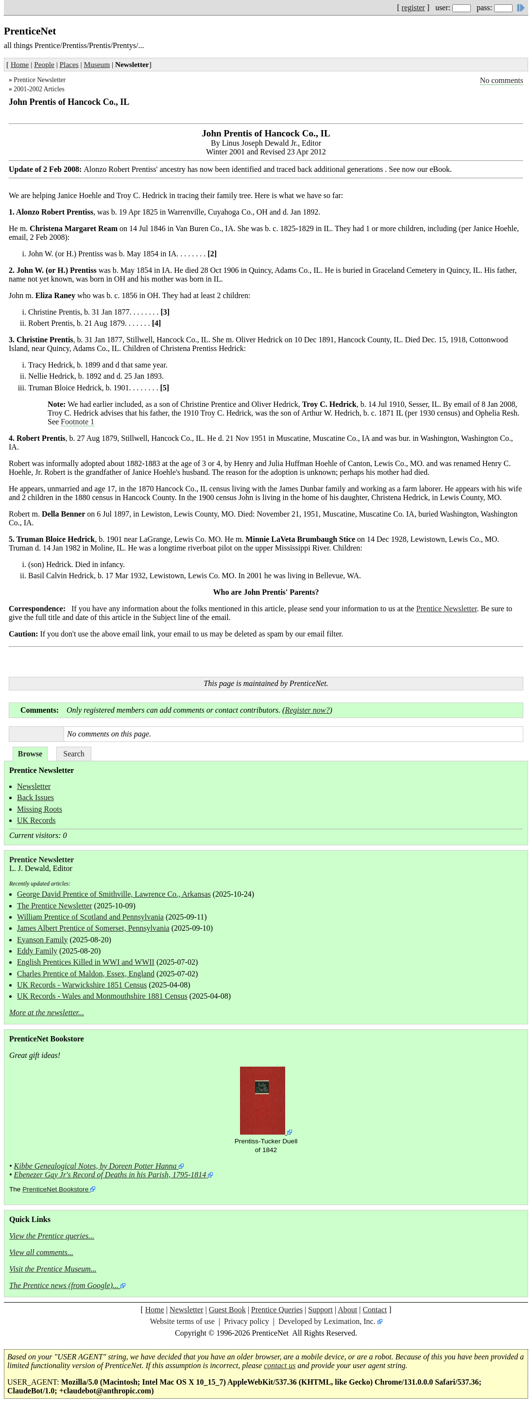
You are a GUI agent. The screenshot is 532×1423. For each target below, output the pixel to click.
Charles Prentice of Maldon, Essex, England (85, 974)
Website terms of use (182, 1321)
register (413, 7)
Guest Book (227, 1310)
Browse (30, 754)
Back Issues (35, 797)
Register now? (307, 710)
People (44, 64)
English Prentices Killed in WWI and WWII (85, 962)
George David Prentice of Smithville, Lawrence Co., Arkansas (114, 894)
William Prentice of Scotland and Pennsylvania (90, 917)
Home (20, 64)
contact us (279, 1365)
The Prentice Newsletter (54, 906)
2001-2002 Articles (39, 89)
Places (69, 64)
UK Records (36, 820)
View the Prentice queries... (51, 1236)
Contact (374, 1310)
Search (74, 754)
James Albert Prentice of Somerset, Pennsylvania (93, 928)
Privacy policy (246, 1321)
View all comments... (41, 1252)
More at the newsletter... (46, 1012)
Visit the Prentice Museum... (53, 1269)
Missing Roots (39, 809)
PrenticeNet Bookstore (55, 1189)
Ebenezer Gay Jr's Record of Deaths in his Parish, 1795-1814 (110, 1175)
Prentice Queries (277, 1310)
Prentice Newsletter (40, 80)
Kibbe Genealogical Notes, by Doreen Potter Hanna (95, 1166)
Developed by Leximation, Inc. (327, 1321)
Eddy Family (37, 951)
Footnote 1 (77, 422)
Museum (97, 64)
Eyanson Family (42, 940)
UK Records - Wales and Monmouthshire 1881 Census (102, 996)
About (347, 1310)
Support (320, 1310)
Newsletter (34, 786)
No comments (501, 80)
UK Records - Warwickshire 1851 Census (82, 985)
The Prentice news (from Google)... (64, 1285)
